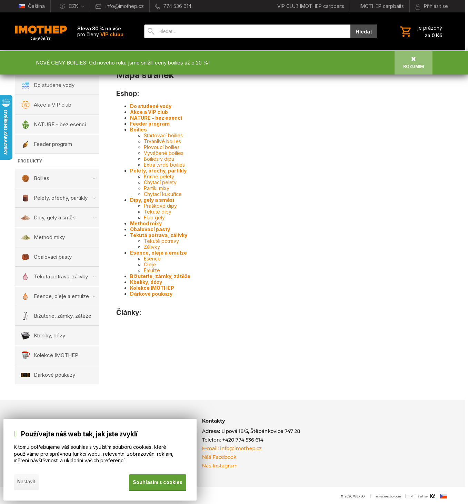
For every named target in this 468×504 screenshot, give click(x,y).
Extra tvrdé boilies (164, 165)
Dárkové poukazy (151, 294)
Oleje (150, 264)
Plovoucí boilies (162, 147)
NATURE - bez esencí (156, 118)
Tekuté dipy (157, 212)
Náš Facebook (219, 457)
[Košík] (420, 31)
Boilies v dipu (159, 159)
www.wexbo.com (388, 496)
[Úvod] (41, 31)
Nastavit (26, 483)
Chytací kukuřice (163, 194)
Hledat (364, 31)
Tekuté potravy (161, 241)
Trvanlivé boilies (162, 141)
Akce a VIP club (149, 112)
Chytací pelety (160, 182)
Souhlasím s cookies (157, 483)
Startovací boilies (163, 135)
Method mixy (146, 223)
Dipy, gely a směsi (152, 200)
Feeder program (150, 124)
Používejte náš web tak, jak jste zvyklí (79, 435)
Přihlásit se (419, 496)
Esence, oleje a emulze (158, 253)
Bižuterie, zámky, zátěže (160, 276)
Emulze (152, 270)
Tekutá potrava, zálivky (158, 235)
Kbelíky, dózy (146, 282)
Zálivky (152, 247)
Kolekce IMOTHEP (152, 288)
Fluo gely (154, 217)
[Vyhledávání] (247, 31)
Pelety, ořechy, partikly (158, 171)
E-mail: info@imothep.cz (232, 448)
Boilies (138, 129)
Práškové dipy (160, 206)
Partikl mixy (156, 188)
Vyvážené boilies (163, 153)
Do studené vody (150, 106)
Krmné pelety (159, 176)
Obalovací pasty (150, 229)
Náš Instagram (220, 466)
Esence (152, 258)
